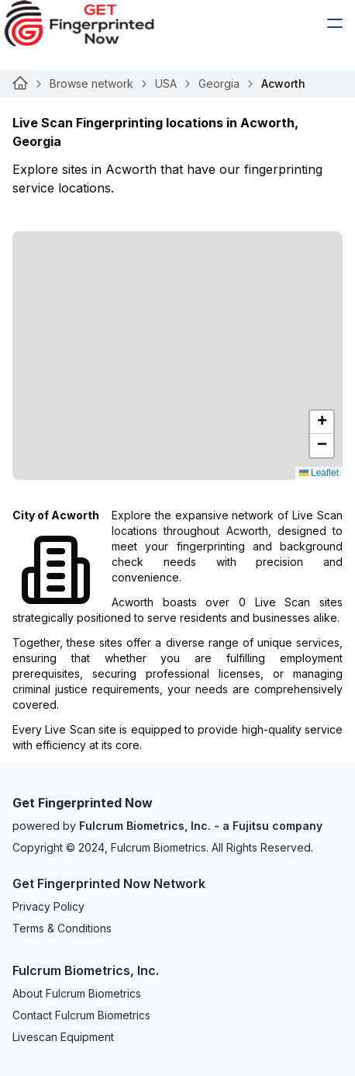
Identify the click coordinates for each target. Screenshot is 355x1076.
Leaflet (319, 472)
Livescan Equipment (63, 1036)
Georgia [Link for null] (219, 83)
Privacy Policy (48, 906)
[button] (321, 422)
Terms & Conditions (62, 928)
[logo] (90, 23)
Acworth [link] (283, 83)
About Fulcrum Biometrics (76, 993)
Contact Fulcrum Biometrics (81, 1015)
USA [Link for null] (166, 83)
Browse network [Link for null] (91, 83)
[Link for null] (20, 84)
